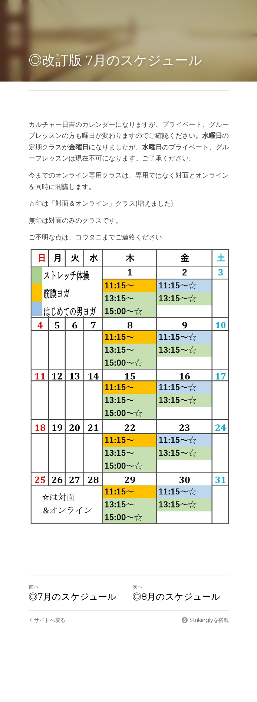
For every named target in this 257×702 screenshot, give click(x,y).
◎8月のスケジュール (176, 596)
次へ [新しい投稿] (137, 586)
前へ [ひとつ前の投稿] (34, 586)
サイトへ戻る (47, 620)
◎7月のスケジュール (72, 596)
